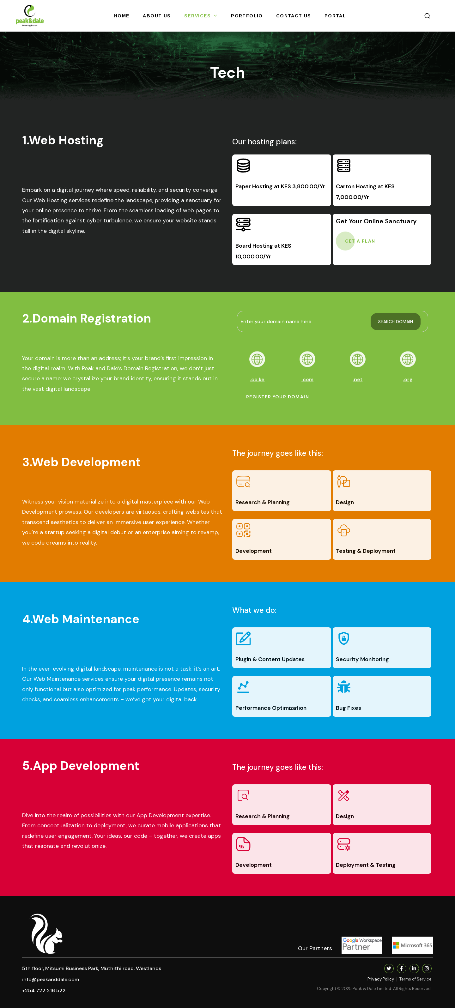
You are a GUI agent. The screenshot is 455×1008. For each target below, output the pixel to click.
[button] (427, 16)
